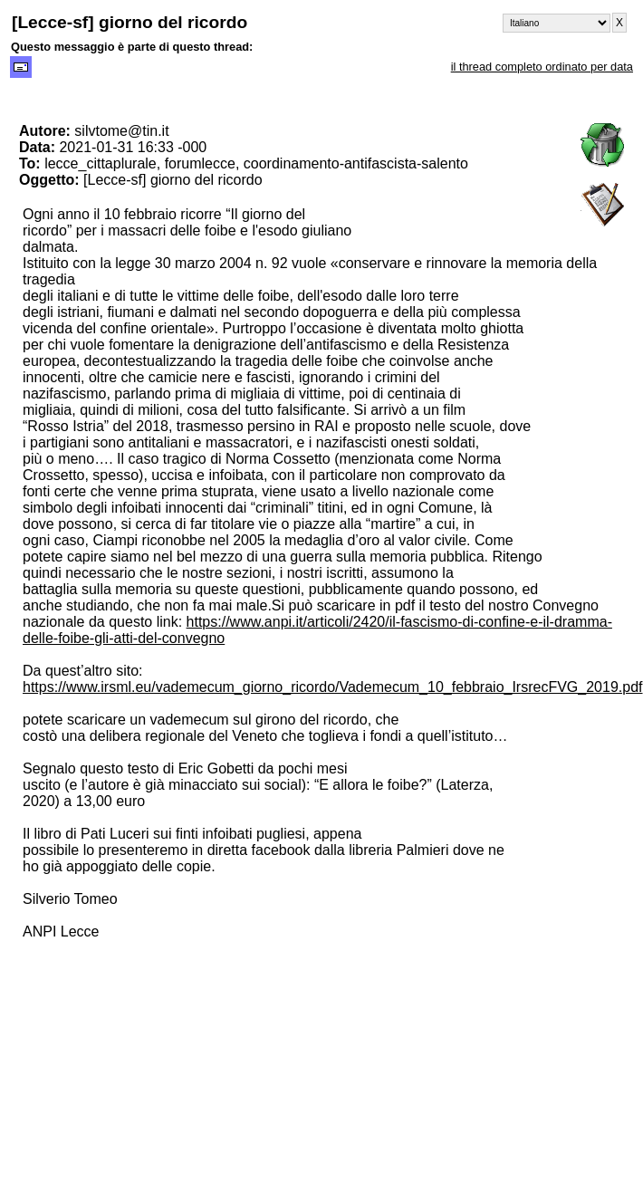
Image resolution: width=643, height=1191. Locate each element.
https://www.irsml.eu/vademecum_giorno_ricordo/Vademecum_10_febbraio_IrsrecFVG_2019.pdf (333, 687)
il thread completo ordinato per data (542, 66)
